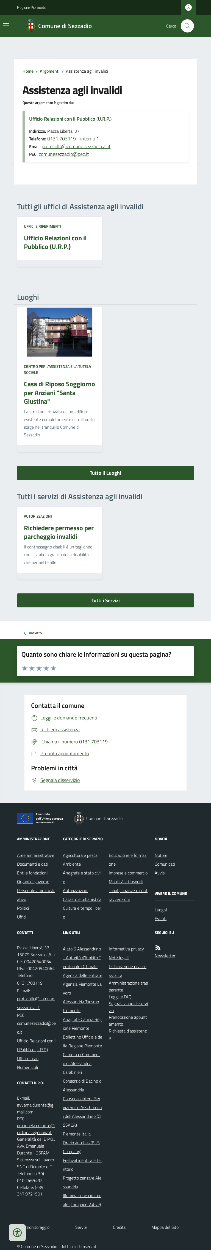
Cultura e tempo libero (82, 912)
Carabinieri (72, 1072)
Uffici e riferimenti (42, 226)
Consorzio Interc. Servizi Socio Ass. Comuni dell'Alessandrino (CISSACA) (82, 1111)
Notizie (161, 855)
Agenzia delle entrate (82, 975)
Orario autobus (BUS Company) (81, 1147)
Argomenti (50, 71)
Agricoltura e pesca (80, 855)
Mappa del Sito (165, 1227)
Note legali (119, 957)
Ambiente (72, 864)
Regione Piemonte (31, 7)
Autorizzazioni (38, 516)
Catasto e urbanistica (82, 899)
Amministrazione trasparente (128, 986)
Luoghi (161, 909)
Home (28, 71)
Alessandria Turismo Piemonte (81, 1006)
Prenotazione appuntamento (128, 1020)
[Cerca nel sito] (185, 25)
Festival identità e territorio (82, 1164)
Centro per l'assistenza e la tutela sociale (57, 369)
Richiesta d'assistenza (128, 1034)
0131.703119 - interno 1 (73, 138)
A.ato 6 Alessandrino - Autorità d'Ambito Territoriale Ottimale (82, 957)
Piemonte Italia (77, 1134)
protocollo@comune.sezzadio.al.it (76, 146)
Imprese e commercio (128, 872)
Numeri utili (27, 1067)
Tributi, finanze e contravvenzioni (128, 895)
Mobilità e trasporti (126, 881)
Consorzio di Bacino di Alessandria (82, 1085)
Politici (23, 908)
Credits (119, 1227)
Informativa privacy (126, 948)
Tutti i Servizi (105, 600)
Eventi (160, 918)
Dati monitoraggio (33, 1227)
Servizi (81, 1227)
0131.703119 (30, 983)
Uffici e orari (27, 1058)
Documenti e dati (32, 864)
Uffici (21, 917)
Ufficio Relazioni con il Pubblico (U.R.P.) (70, 119)
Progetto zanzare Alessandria (82, 1182)
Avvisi (160, 872)
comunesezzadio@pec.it (64, 154)
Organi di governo (33, 881)
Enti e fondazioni (32, 872)
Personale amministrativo (36, 895)
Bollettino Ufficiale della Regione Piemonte (82, 1041)
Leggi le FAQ (120, 996)
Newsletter (165, 955)
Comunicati (165, 864)
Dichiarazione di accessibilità (127, 971)
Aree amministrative (35, 855)
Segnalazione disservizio (128, 1007)
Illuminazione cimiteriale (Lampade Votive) (82, 1200)
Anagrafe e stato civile (82, 877)
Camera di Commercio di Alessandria (81, 1059)
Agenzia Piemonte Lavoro (82, 988)
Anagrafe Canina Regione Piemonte (82, 1023)
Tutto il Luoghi (105, 473)
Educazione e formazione (128, 859)
